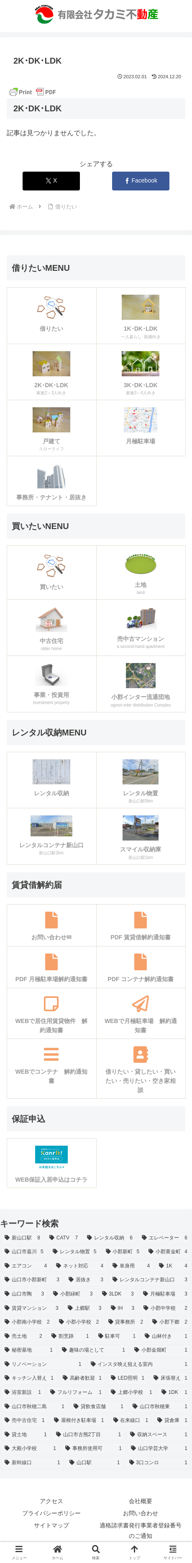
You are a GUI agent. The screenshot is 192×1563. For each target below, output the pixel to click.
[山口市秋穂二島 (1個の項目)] (34, 1407)
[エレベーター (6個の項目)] (164, 1238)
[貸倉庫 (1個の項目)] (172, 1420)
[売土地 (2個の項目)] (23, 1336)
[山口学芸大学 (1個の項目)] (159, 1448)
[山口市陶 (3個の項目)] (24, 1294)
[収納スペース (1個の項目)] (158, 1435)
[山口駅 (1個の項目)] (95, 1463)
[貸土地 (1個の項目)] (26, 1435)
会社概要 (140, 1501)
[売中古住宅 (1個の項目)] (25, 1420)
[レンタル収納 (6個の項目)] (109, 1238)
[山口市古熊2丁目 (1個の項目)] (88, 1435)
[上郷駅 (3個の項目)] (84, 1308)
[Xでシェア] (51, 181)
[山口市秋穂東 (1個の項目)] (160, 1407)
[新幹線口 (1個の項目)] (32, 1463)
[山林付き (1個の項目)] (166, 1336)
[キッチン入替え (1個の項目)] (29, 1378)
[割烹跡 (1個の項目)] (70, 1336)
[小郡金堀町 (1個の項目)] (161, 1350)
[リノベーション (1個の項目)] (43, 1364)
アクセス (51, 1501)
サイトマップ (51, 1525)
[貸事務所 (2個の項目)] (126, 1322)
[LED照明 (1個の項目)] (127, 1378)
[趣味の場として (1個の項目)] (93, 1350)
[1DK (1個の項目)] (174, 1392)
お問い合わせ (140, 1513)
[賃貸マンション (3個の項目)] (31, 1308)
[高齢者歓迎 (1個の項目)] (82, 1378)
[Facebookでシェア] (140, 181)
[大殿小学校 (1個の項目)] (30, 1448)
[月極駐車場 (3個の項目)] (165, 1294)
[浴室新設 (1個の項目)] (23, 1392)
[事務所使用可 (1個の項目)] (93, 1448)
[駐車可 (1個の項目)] (117, 1336)
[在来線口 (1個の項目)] (131, 1420)
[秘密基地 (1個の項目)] (28, 1350)
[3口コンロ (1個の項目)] (158, 1463)
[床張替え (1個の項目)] (170, 1378)
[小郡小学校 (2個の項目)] (79, 1322)
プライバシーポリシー (51, 1513)
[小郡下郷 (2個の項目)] (169, 1322)
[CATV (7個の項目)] (64, 1238)
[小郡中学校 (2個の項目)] (165, 1308)
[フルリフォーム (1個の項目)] (75, 1392)
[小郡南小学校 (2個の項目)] (27, 1322)
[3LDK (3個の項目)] (118, 1294)
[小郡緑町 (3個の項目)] (72, 1294)
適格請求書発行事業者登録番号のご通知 (141, 1530)
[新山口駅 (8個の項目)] (22, 1238)
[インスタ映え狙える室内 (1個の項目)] (139, 1364)
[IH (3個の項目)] (122, 1308)
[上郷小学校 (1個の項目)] (131, 1392)
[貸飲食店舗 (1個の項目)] (98, 1407)
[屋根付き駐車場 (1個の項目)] (79, 1420)
